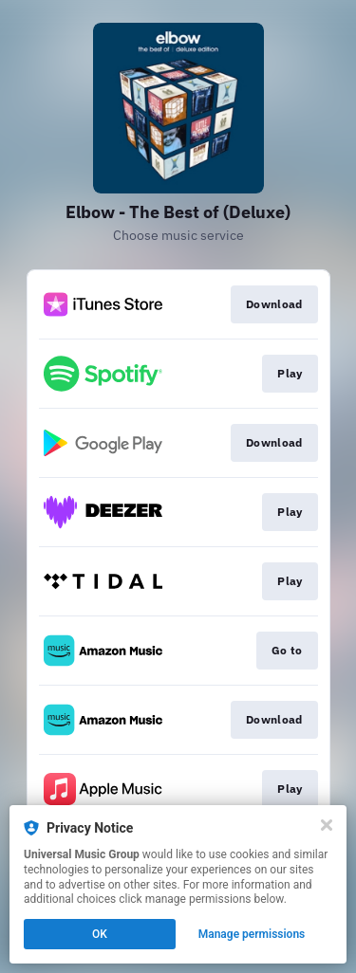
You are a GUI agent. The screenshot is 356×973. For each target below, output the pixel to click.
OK (99, 934)
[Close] (326, 825)
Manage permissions (252, 934)
